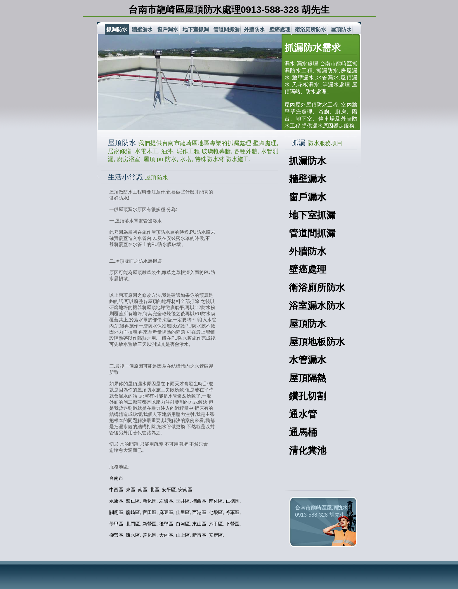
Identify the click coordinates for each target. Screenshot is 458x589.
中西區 (116, 489)
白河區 (183, 523)
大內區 (166, 535)
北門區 (133, 523)
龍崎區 (133, 512)
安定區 (216, 535)
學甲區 (116, 523)
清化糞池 (307, 450)
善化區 (150, 535)
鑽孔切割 (307, 396)
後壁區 (166, 523)
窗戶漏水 (167, 29)
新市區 (199, 535)
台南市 (116, 478)
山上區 (183, 535)
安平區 (169, 489)
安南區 (185, 489)
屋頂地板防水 (317, 342)
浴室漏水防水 (317, 305)
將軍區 (232, 512)
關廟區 (116, 512)
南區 (142, 489)
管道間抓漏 (226, 29)
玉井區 (183, 501)
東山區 (199, 523)
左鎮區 (166, 501)
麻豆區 (166, 512)
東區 (130, 489)
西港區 (199, 512)
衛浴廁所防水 (310, 29)
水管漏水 (307, 360)
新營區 (150, 523)
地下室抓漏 (196, 29)
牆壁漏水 (142, 29)
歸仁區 (133, 501)
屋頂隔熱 (307, 378)
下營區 (232, 523)
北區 (154, 489)
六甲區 (216, 523)
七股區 (216, 512)
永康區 (116, 501)
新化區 (150, 501)
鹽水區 (133, 535)
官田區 (150, 512)
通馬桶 (303, 432)
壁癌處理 (279, 29)
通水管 (303, 414)
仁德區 (232, 501)
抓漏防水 (116, 29)
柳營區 (116, 535)
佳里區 (183, 512)
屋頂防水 (341, 29)
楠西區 (199, 501)
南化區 (216, 501)
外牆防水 (254, 29)
